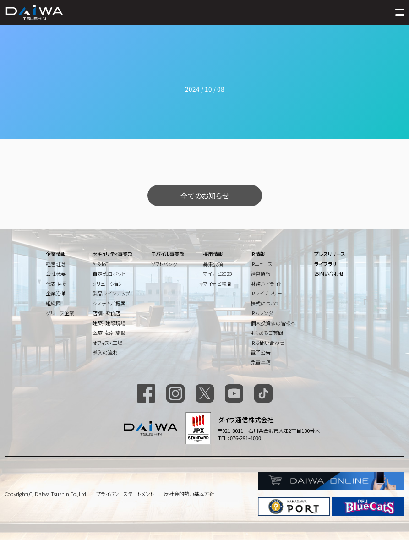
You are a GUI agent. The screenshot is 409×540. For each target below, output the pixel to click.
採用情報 (213, 253)
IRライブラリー (266, 293)
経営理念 (56, 263)
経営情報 (261, 273)
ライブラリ (325, 263)
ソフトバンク (164, 263)
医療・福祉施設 (109, 332)
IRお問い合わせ (267, 342)
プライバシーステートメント (125, 493)
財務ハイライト (267, 283)
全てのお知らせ (204, 195)
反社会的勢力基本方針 (189, 493)
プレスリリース (329, 253)
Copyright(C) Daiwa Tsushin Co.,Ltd (45, 493)
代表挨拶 (56, 283)
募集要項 (213, 263)
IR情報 (258, 253)
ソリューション (108, 283)
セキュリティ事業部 (113, 253)
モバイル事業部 (168, 253)
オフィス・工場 (107, 342)
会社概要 (56, 273)
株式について (265, 303)
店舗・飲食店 (106, 312)
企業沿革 (56, 293)
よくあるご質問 (267, 332)
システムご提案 (109, 303)
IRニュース (262, 263)
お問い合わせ (329, 273)
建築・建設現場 (109, 323)
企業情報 (56, 253)
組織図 (53, 303)
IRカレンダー (264, 312)
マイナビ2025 (217, 273)
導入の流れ (105, 352)
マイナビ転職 (217, 283)
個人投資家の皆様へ (273, 323)
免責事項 (261, 362)
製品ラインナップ (111, 293)
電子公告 (261, 352)
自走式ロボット (109, 273)
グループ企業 (60, 312)
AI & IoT (101, 263)
